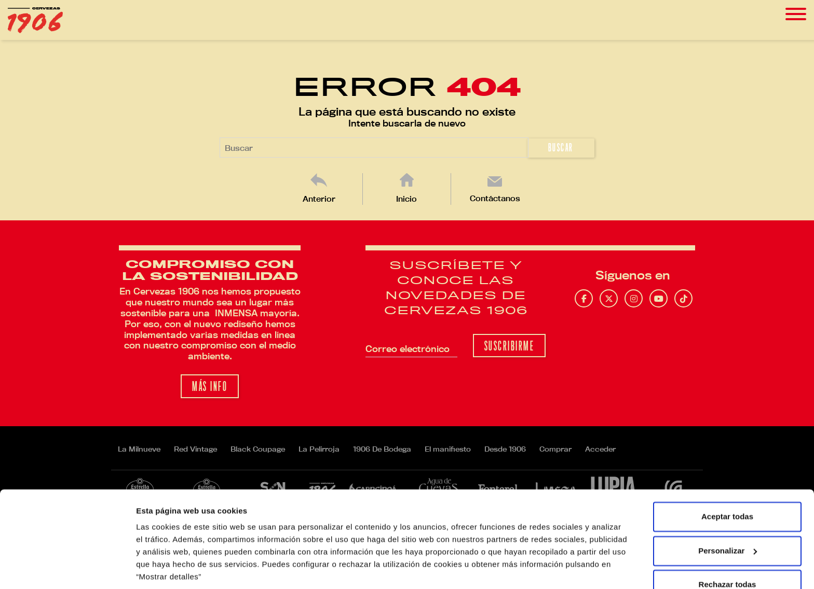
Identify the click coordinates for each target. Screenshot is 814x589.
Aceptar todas (727, 479)
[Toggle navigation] (796, 14)
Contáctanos (495, 198)
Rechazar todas (727, 547)
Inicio (406, 199)
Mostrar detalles (166, 568)
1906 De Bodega (382, 449)
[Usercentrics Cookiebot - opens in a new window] (67, 569)
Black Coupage (257, 449)
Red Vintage (195, 449)
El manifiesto (448, 449)
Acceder (600, 449)
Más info (209, 387)
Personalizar (727, 513)
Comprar (555, 449)
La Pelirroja (319, 449)
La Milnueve (139, 449)
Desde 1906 (505, 449)
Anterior (319, 199)
